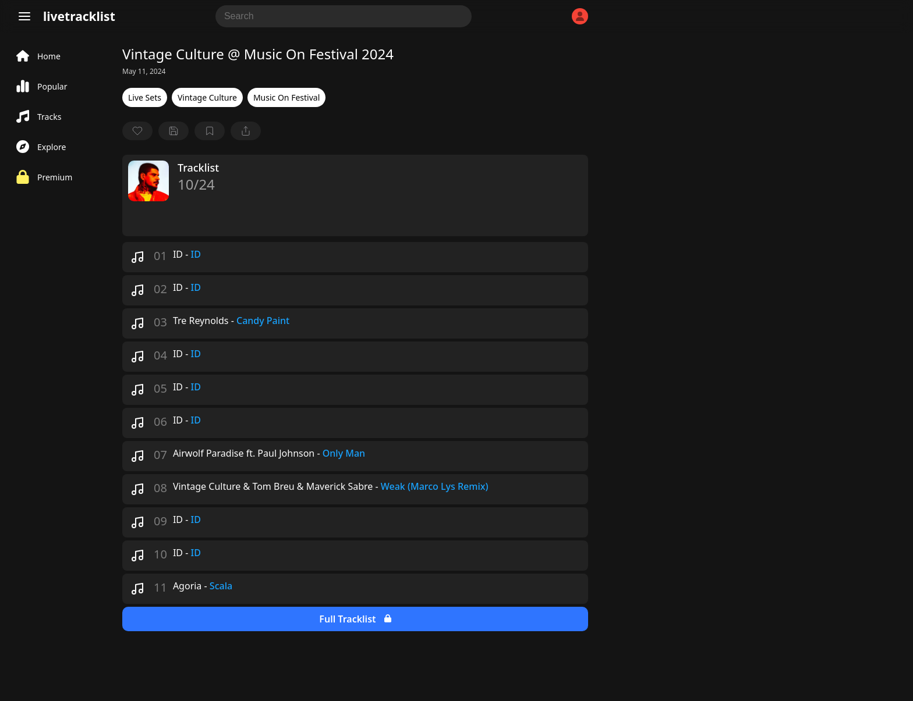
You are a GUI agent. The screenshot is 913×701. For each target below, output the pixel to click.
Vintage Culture (207, 97)
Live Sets (144, 97)
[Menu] (24, 16)
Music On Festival (286, 97)
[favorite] (137, 131)
